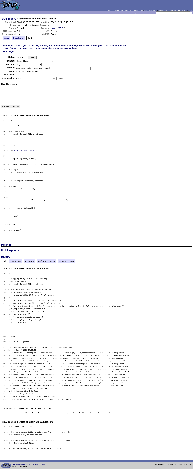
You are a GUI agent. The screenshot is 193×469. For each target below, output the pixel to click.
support (117, 10)
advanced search (150, 10)
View (6, 38)
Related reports (66, 261)
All (5, 261)
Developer (18, 38)
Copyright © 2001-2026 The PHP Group (28, 464)
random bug (182, 10)
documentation (126, 10)
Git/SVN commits (46, 261)
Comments (16, 261)
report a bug (138, 10)
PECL (61, 28)
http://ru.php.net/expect (26, 150)
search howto (163, 10)
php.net (109, 10)
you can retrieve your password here (56, 48)
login (190, 10)
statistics (173, 10)
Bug (4, 18)
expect (54, 28)
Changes (29, 261)
